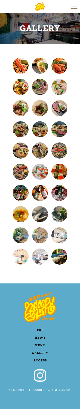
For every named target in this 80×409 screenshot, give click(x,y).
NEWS (40, 337)
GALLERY (40, 353)
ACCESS (40, 360)
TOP (40, 330)
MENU (39, 345)
